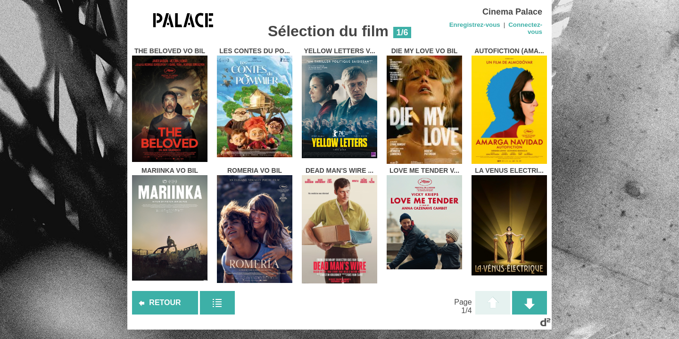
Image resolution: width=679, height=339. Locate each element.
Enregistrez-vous (474, 24)
